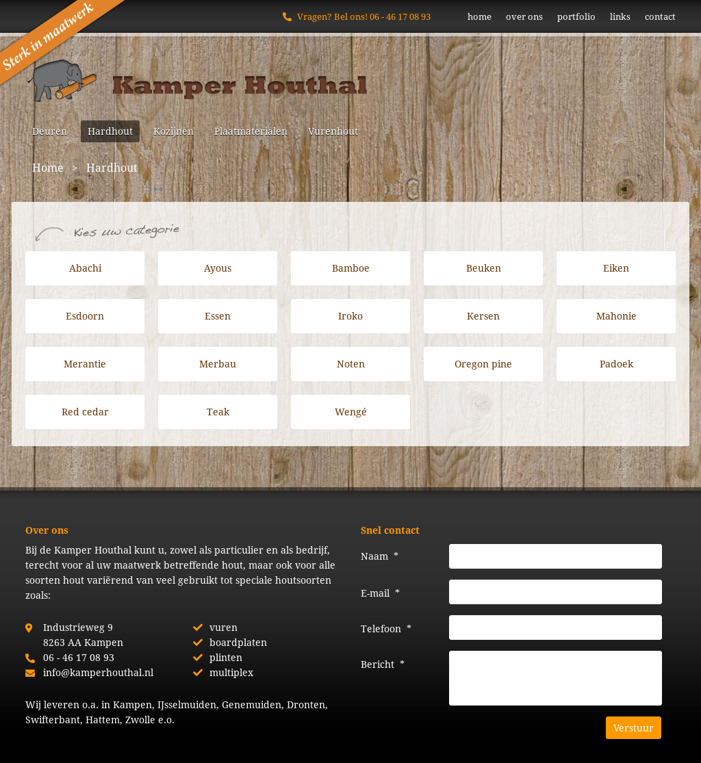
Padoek (616, 363)
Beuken (483, 267)
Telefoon (386, 628)
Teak (218, 411)
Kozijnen (173, 131)
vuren (223, 627)
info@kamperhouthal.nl (98, 672)
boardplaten (238, 642)
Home (48, 167)
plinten (225, 657)
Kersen (483, 315)
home (480, 16)
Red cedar (85, 411)
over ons (524, 16)
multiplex (231, 672)
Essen (218, 315)
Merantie (85, 363)
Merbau (217, 363)
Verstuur (633, 727)
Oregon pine (483, 363)
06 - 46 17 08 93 (400, 16)
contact (660, 16)
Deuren (49, 131)
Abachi (85, 267)
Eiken (616, 267)
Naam (379, 555)
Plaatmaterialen (251, 131)
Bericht (383, 664)
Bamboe (351, 267)
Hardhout (110, 131)
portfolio (576, 16)
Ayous (217, 267)
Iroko (350, 315)
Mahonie (616, 315)
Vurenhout (333, 131)
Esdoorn (85, 315)
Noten (351, 363)
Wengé (351, 411)
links (620, 16)
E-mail (380, 592)
